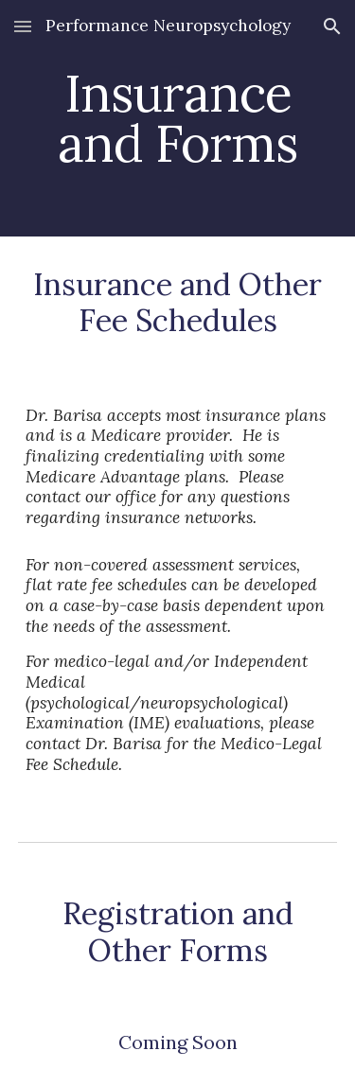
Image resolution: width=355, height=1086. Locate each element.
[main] (178, 119)
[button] (22, 26)
